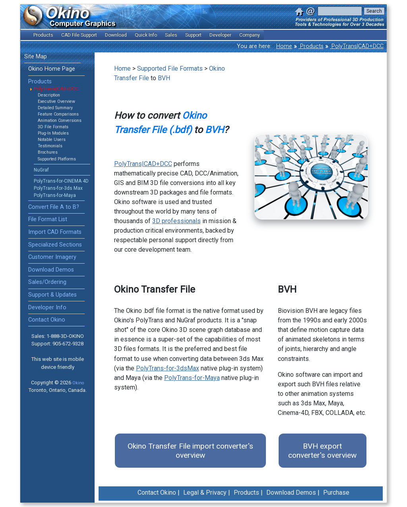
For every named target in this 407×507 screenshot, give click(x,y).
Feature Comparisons (58, 114)
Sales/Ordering (47, 282)
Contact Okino (46, 319)
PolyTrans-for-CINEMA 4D (61, 181)
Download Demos (51, 269)
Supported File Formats (170, 68)
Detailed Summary (55, 107)
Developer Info (47, 307)
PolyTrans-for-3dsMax (167, 368)
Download (116, 35)
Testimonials (50, 145)
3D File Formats (53, 126)
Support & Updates (52, 294)
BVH (164, 78)
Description (49, 95)
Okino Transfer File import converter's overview (190, 450)
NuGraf (41, 170)
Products (311, 46)
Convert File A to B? (53, 207)
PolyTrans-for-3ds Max (58, 188)
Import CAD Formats (54, 232)
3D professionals (176, 221)
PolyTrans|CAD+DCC (357, 46)
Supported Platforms (57, 159)
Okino (78, 383)
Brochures (48, 152)
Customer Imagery (52, 257)
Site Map (35, 56)
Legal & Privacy (205, 492)
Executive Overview (56, 101)
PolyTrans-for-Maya (55, 195)
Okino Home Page (51, 69)
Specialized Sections (55, 244)
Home (284, 46)
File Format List (47, 219)
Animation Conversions (59, 120)
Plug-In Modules (53, 133)
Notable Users (52, 139)
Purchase (336, 492)
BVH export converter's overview (322, 450)
